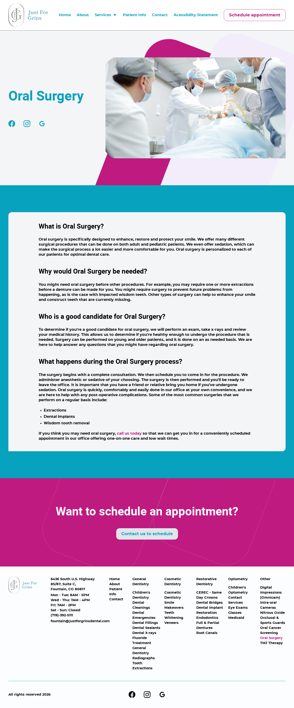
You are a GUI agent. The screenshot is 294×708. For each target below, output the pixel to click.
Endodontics (207, 617)
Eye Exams (238, 607)
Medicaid (236, 617)
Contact (160, 15)
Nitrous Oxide (272, 612)
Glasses (235, 612)
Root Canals (207, 633)
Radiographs (143, 658)
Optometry (238, 579)
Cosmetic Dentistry (172, 581)
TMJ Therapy (271, 643)
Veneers (171, 623)
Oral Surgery (271, 638)
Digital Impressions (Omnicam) (271, 592)
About (83, 15)
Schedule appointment (254, 15)
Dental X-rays (144, 633)
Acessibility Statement (196, 15)
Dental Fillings (145, 623)
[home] (28, 15)
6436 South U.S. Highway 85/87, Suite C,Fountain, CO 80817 (73, 584)
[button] (106, 15)
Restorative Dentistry (206, 581)
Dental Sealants (146, 628)
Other (265, 579)
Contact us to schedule (147, 534)
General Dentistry (140, 581)
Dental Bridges (209, 602)
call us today (129, 433)
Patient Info (134, 15)
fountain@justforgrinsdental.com (78, 621)
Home (65, 15)
